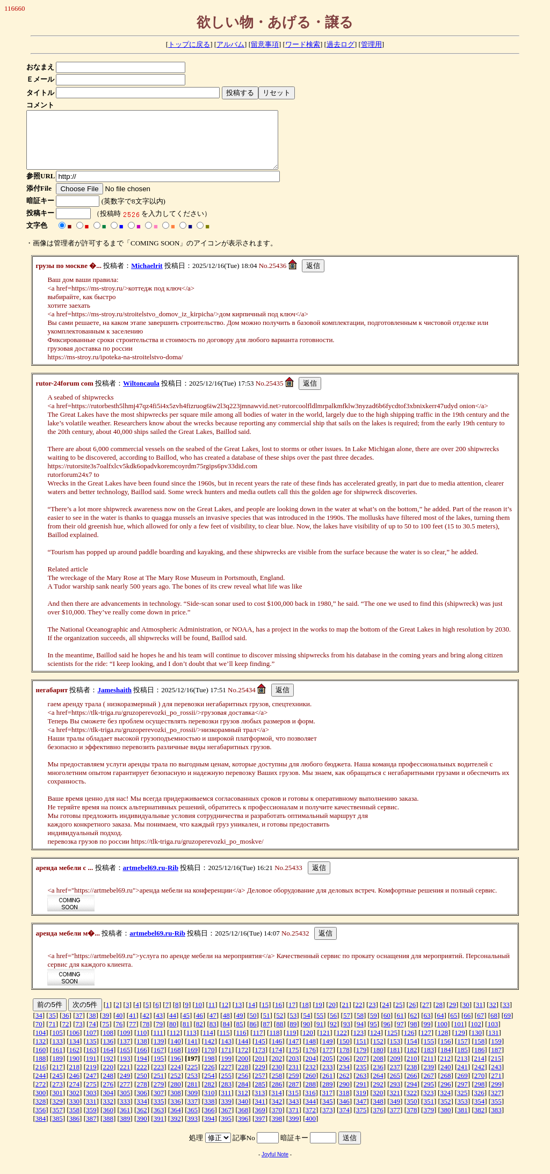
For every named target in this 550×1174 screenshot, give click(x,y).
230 (277, 1078)
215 (496, 1070)
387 (91, 1130)
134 (74, 1052)
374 (344, 1121)
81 (186, 1035)
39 (105, 1027)
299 (496, 1095)
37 (79, 1027)
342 (277, 1112)
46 (199, 1027)
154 (412, 1052)
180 (378, 1061)
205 (327, 1070)
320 (378, 1104)
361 (125, 1121)
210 (412, 1070)
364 (175, 1121)
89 (293, 1035)
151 (361, 1052)
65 (453, 1027)
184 (445, 1061)
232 (311, 1078)
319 (361, 1104)
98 (413, 1035)
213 (462, 1070)
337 (192, 1112)
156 (445, 1052)
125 (392, 1044)
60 (386, 1027)
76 (118, 1035)
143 (226, 1052)
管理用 (371, 44)
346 (344, 1112)
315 (293, 1104)
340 (243, 1112)
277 (125, 1095)
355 (496, 1112)
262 (344, 1087)
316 (310, 1104)
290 (344, 1095)
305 (125, 1104)
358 (74, 1121)
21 (345, 1016)
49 (239, 1027)
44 (172, 1027)
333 (125, 1112)
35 (52, 1027)
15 (265, 1016)
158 (479, 1052)
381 (462, 1121)
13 (238, 1016)
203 (293, 1070)
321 (394, 1104)
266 (412, 1087)
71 (52, 1035)
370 (277, 1121)
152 (378, 1052)
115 (225, 1044)
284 (243, 1095)
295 (428, 1095)
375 (361, 1121)
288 (311, 1095)
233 (327, 1078)
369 (260, 1121)
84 (226, 1035)
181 (395, 1061)
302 (74, 1104)
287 (293, 1095)
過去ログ (340, 44)
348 (378, 1112)
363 (159, 1121)
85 (239, 1035)
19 (318, 1016)
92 (333, 1035)
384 (40, 1130)
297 (462, 1095)
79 (159, 1035)
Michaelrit (146, 277)
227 (226, 1078)
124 (375, 1044)
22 (358, 1016)
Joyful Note (275, 1166)
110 (141, 1044)
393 (192, 1130)
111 (158, 1044)
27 (425, 1016)
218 (74, 1078)
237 (395, 1078)
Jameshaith (114, 701)
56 (333, 1027)
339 (226, 1112)
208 (378, 1070)
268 (445, 1087)
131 (493, 1044)
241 (462, 1078)
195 (159, 1070)
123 (358, 1044)
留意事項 (265, 44)
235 (361, 1078)
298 (479, 1095)
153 (395, 1052)
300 (40, 1104)
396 (243, 1130)
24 (385, 1016)
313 (260, 1104)
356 (40, 1121)
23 (371, 1016)
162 (74, 1061)
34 (38, 1027)
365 (192, 1121)
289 (327, 1095)
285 (260, 1095)
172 (243, 1061)
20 (332, 1016)
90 (306, 1035)
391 (159, 1130)
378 (412, 1121)
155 (428, 1052)
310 (209, 1104)
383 (496, 1121)
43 (159, 1027)
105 (57, 1044)
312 (242, 1104)
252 (175, 1087)
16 (278, 1016)
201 (260, 1070)
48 (226, 1027)
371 (293, 1121)
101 (459, 1035)
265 (395, 1087)
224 (175, 1078)
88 (279, 1035)
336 (175, 1112)
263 (361, 1087)
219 (91, 1078)
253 (192, 1087)
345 (327, 1112)
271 (496, 1087)
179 (361, 1061)
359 (91, 1121)
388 (108, 1130)
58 (360, 1027)
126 (409, 1044)
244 (40, 1087)
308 (175, 1104)
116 (241, 1044)
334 (141, 1112)
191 (91, 1070)
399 (293, 1130)
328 (40, 1112)
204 (311, 1070)
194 (141, 1070)
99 (426, 1035)
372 (311, 1121)
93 (346, 1035)
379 (428, 1121)
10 (198, 1016)
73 (79, 1035)
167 (159, 1061)
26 (412, 1016)
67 (480, 1027)
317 (327, 1104)
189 (57, 1070)
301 (57, 1104)
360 (108, 1121)
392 (175, 1130)
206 (344, 1070)
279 (159, 1095)
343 (293, 1112)
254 (209, 1087)
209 (395, 1070)
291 (361, 1095)
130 (477, 1044)
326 (479, 1104)
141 (192, 1052)
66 (467, 1027)
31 (479, 1016)
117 (257, 1044)
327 (496, 1104)
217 (57, 1078)
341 (260, 1112)
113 (191, 1044)
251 (159, 1087)
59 (373, 1027)
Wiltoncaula (141, 394)
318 (344, 1104)
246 (74, 1087)
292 (378, 1095)
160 (40, 1061)
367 (226, 1121)
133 (57, 1052)
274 (74, 1095)
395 (226, 1130)
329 (57, 1112)
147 (293, 1052)
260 (311, 1087)
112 (175, 1044)
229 (260, 1078)
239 (428, 1078)
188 (40, 1070)
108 (108, 1044)
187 (496, 1061)
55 (319, 1027)
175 (293, 1061)
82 (199, 1035)
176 (311, 1061)
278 (141, 1095)
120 (307, 1044)
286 (277, 1095)
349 (395, 1112)
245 (57, 1087)
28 (439, 1016)
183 (428, 1061)
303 (91, 1104)
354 (479, 1112)
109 (125, 1044)
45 (186, 1027)
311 (226, 1104)
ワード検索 (302, 44)
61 (400, 1027)
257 (260, 1087)
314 (276, 1104)
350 (412, 1112)
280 (175, 1095)
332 (108, 1112)
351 (428, 1112)
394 (209, 1130)
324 (445, 1104)
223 (159, 1078)
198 (209, 1070)
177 (327, 1061)
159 (496, 1052)
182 (412, 1061)
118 (274, 1044)
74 (92, 1035)
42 (145, 1027)
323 (428, 1104)
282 (209, 1095)
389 (125, 1130)
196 (175, 1070)
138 (141, 1052)
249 (125, 1087)
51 (266, 1027)
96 (386, 1035)
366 (209, 1121)
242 (479, 1078)
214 (479, 1070)
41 (132, 1027)
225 (192, 1078)
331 (91, 1112)
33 (506, 1016)
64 (440, 1027)
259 (293, 1087)
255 (226, 1087)
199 (226, 1070)
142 (209, 1052)
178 (344, 1061)
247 (91, 1087)
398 (277, 1130)
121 (325, 1044)
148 (311, 1052)
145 (260, 1052)
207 (361, 1070)
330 (74, 1112)
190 (74, 1070)
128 (443, 1044)
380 (445, 1121)
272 (40, 1095)
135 (91, 1052)
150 (344, 1052)
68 (493, 1027)
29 (452, 1016)
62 (413, 1027)
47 (212, 1027)
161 (57, 1061)
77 (132, 1035)
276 (108, 1095)
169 (192, 1061)
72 (65, 1035)
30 (465, 1016)
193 (125, 1070)
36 (65, 1027)
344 (311, 1112)
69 (507, 1027)
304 (108, 1104)
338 (209, 1112)
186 (479, 1061)
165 (125, 1061)
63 (426, 1027)
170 (209, 1061)
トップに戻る (189, 44)
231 (293, 1078)
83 (212, 1035)
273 (57, 1095)
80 (172, 1035)
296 (445, 1095)
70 (38, 1035)
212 (445, 1070)
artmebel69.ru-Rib (151, 879)
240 (445, 1078)
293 (395, 1095)
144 (243, 1052)
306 (141, 1104)
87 (266, 1035)
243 (496, 1078)
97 (400, 1035)
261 (327, 1087)
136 (108, 1052)
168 (175, 1061)
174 (277, 1061)
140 (175, 1052)
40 (118, 1027)
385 (57, 1130)
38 (92, 1027)
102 (476, 1035)
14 (251, 1016)
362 (141, 1121)
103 (493, 1035)
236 (378, 1078)
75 (105, 1035)
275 (91, 1095)
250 (141, 1087)
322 (412, 1104)
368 (243, 1121)
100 (442, 1035)
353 (462, 1112)
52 (279, 1027)
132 (40, 1052)
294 (412, 1095)
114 (208, 1044)
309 (192, 1104)
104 (40, 1044)
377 (395, 1121)
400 (311, 1130)
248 (108, 1087)
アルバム (230, 44)
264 (378, 1087)
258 (277, 1087)
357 (57, 1121)
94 (360, 1035)
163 (91, 1061)
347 (361, 1112)
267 (428, 1087)
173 (260, 1061)
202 (277, 1070)
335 (159, 1112)
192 (108, 1070)
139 (159, 1052)
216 (40, 1078)
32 (492, 1016)
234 (344, 1078)
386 (74, 1130)
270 (479, 1087)
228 (243, 1078)
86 (253, 1035)
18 (305, 1016)
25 (398, 1016)
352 (445, 1112)
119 (291, 1044)
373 (327, 1121)
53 (293, 1027)
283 (226, 1095)
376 (378, 1121)
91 (319, 1035)
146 (277, 1052)
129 (459, 1044)
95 (373, 1035)
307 (159, 1104)
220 (108, 1078)
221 (125, 1078)
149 (327, 1052)
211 (428, 1070)
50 (253, 1027)
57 (346, 1027)
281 (192, 1095)
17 (291, 1016)
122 (341, 1044)
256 (243, 1087)
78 (145, 1035)
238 (412, 1078)
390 (141, 1130)
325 (462, 1104)
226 (209, 1078)
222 (141, 1078)
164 (108, 1061)
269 (462, 1087)
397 (260, 1130)
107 (91, 1044)
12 (224, 1016)
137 (125, 1052)
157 (462, 1052)
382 (479, 1121)
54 (306, 1027)
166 (141, 1061)
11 (211, 1016)
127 (426, 1044)
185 (462, 1061)
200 (243, 1070)
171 (226, 1061)
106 (74, 1044)
